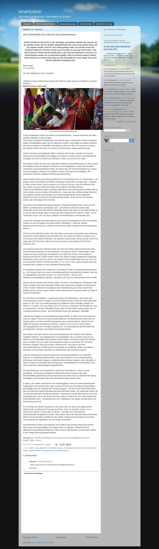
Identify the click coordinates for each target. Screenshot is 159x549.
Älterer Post (92, 537)
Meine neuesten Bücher (45, 24)
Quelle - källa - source (32, 440)
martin (106, 98)
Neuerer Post (30, 537)
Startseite (27, 24)
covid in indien (124, 69)
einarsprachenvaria (68, 24)
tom (105, 69)
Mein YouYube (86, 24)
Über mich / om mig (104, 24)
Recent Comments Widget (129, 122)
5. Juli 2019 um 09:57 (45, 461)
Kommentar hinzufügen (33, 473)
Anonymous (108, 109)
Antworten (33, 468)
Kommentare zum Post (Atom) (43, 543)
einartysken (30, 11)
